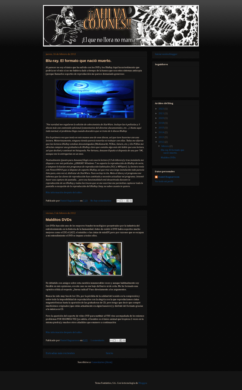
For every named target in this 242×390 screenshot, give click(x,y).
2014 (162, 132)
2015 (162, 128)
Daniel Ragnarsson (168, 177)
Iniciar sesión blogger (166, 54)
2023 (162, 109)
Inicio (109, 353)
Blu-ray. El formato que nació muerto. (78, 61)
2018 (162, 123)
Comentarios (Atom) (101, 362)
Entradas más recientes (60, 353)
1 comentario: (97, 340)
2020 (162, 118)
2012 (162, 142)
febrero (165, 146)
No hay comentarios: (101, 201)
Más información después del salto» (64, 192)
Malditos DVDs (59, 220)
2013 (162, 137)
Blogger (142, 383)
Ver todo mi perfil (164, 181)
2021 (162, 113)
